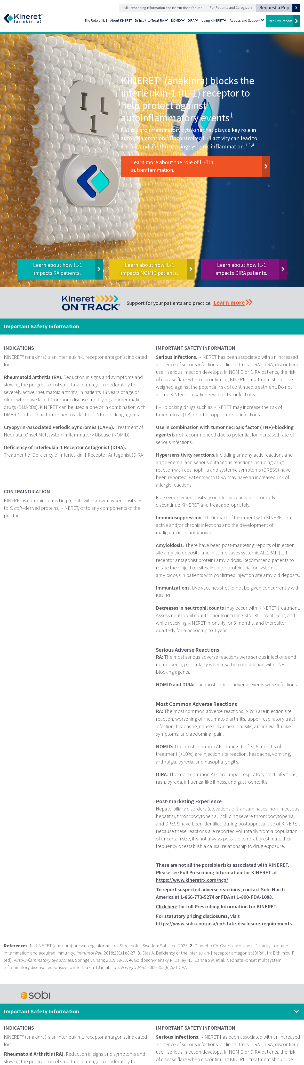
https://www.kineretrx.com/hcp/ (192, 880)
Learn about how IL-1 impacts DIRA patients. (241, 268)
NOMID (176, 20)
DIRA (191, 20)
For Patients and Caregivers (231, 7)
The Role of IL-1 (96, 20)
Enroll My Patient (280, 21)
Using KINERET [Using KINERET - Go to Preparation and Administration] (212, 20)
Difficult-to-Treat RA (149, 20)
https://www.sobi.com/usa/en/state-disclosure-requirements (224, 923)
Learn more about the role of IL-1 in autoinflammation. (172, 166)
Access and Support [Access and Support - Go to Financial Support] (245, 20)
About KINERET (121, 20)
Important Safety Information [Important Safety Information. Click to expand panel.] (41, 1011)
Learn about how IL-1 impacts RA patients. (57, 268)
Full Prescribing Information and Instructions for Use (163, 7)
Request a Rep (274, 7)
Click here (166, 906)
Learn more (229, 302)
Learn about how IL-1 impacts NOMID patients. (149, 268)
